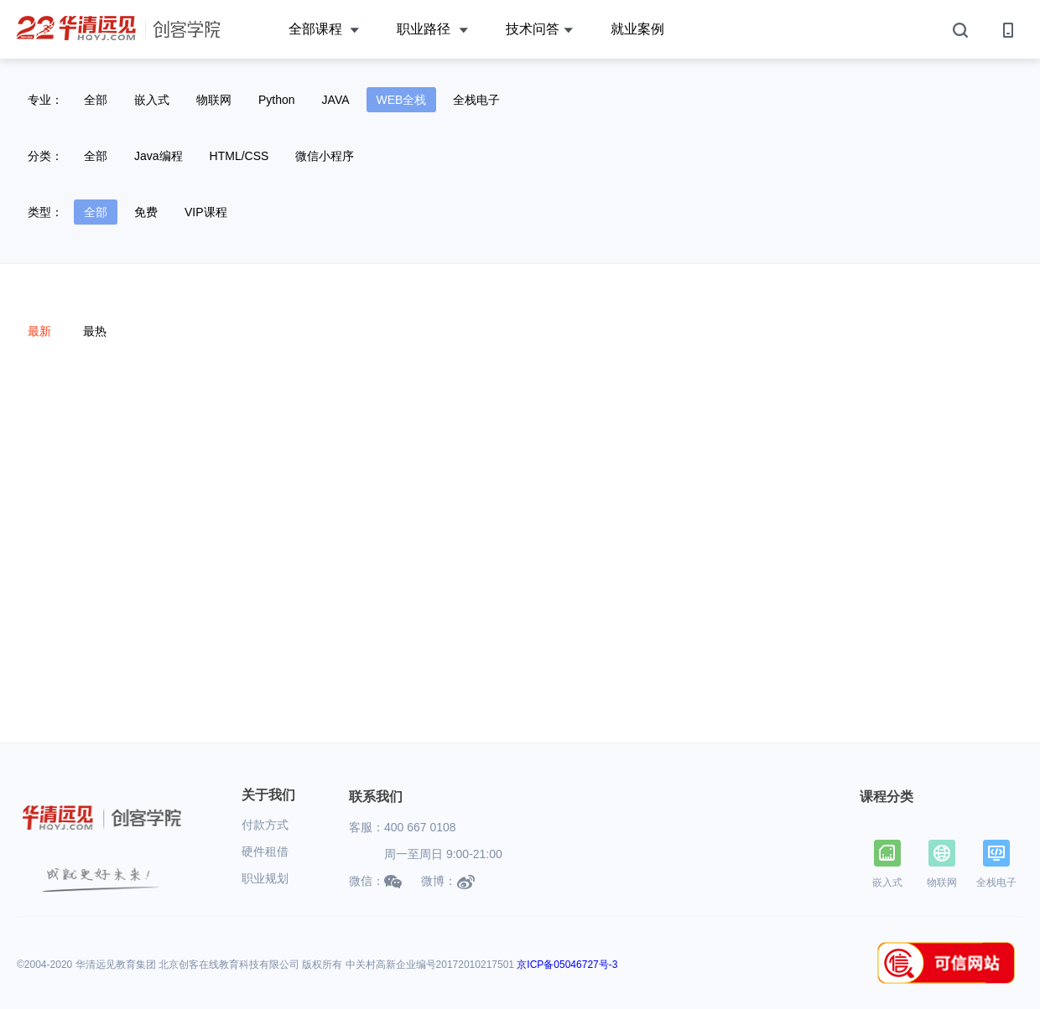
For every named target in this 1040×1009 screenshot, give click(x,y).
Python (276, 99)
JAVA (336, 99)
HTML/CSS (239, 156)
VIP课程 (206, 212)
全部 (95, 99)
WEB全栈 (402, 99)
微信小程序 (324, 156)
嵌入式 (151, 99)
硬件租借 (265, 851)
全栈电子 (476, 99)
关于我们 (268, 795)
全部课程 (324, 29)
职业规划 (265, 878)
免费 (146, 212)
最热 (95, 331)
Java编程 (158, 156)
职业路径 (432, 29)
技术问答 (539, 29)
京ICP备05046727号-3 (567, 964)
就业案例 (637, 29)
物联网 (213, 99)
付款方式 (265, 824)
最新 (39, 331)
